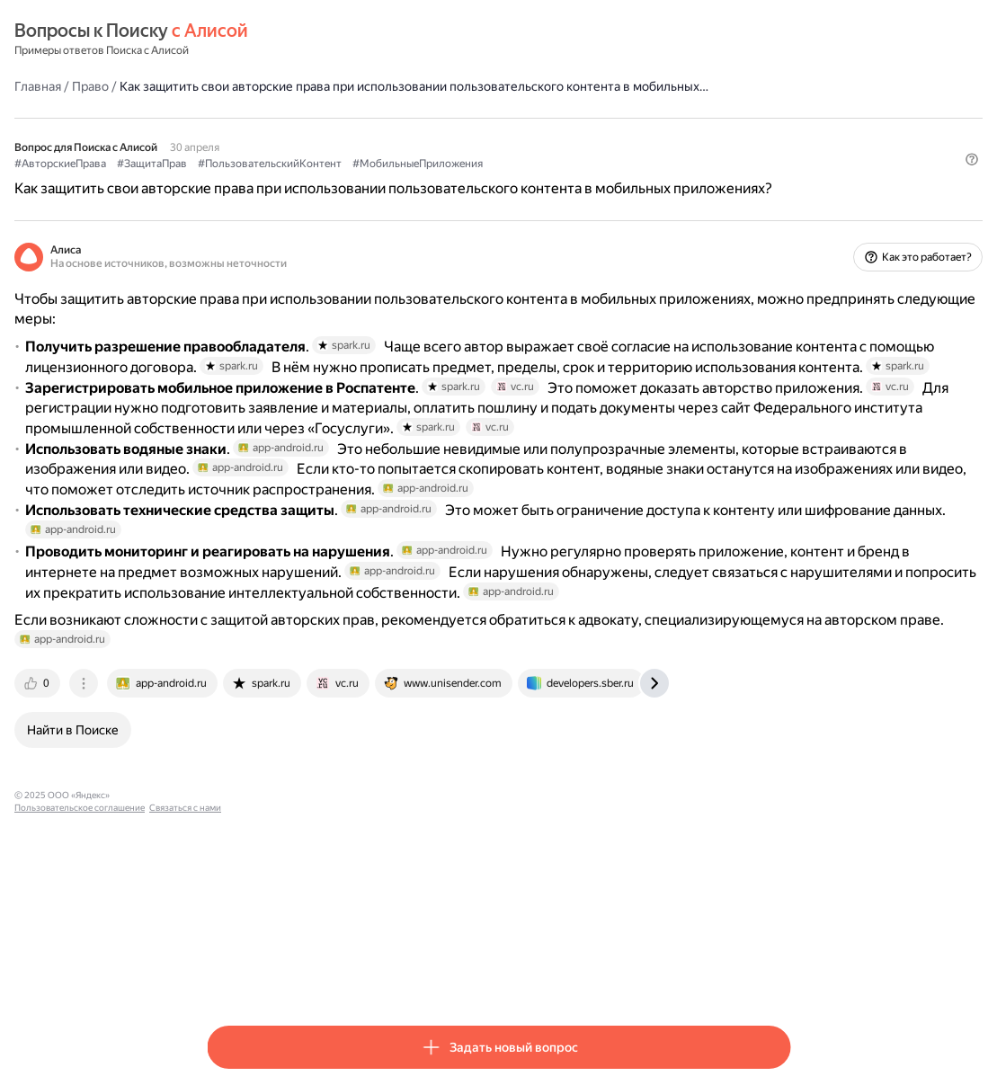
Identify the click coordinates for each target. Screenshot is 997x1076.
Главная (230, 85)
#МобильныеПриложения (610, 180)
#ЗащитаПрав (344, 180)
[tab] (231, 890)
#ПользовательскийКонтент (462, 180)
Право (282, 85)
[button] (779, 211)
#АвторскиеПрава (252, 180)
